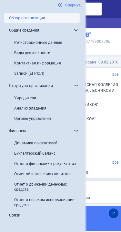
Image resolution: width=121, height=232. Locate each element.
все (115, 74)
